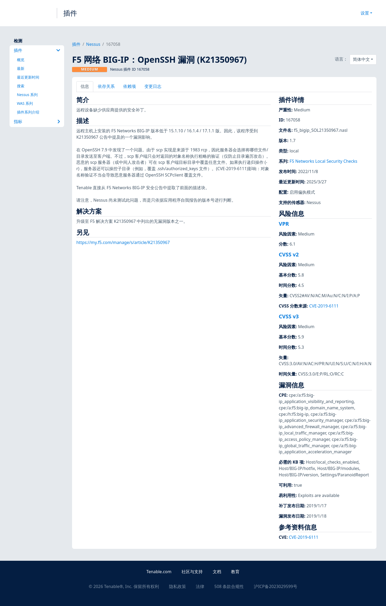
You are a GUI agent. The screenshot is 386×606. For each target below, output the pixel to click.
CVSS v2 (289, 254)
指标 (37, 121)
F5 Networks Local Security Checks (323, 161)
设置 (365, 13)
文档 (217, 572)
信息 (85, 86)
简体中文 (361, 59)
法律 (200, 586)
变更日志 (152, 86)
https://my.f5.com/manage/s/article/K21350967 (123, 242)
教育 (235, 572)
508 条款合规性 (229, 586)
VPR (284, 223)
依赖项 (129, 86)
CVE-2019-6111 (324, 306)
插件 (70, 13)
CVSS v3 (289, 316)
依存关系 (106, 86)
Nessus (93, 44)
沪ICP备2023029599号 (275, 586)
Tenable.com (159, 572)
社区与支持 (192, 572)
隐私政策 (177, 586)
